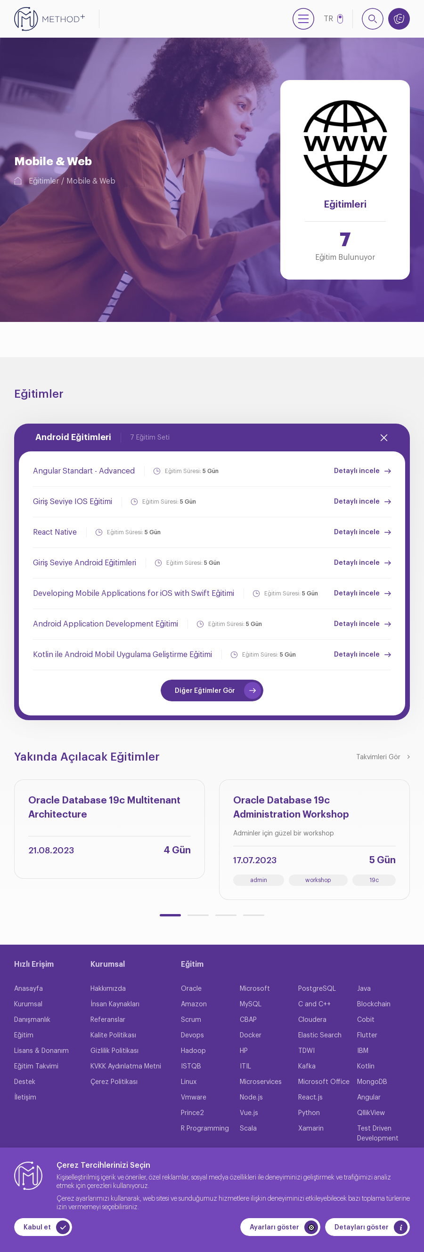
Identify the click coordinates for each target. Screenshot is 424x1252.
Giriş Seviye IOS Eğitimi (72, 502)
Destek (24, 1082)
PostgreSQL (317, 989)
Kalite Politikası (113, 1035)
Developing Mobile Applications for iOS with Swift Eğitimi (133, 593)
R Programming (205, 1128)
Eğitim (23, 1035)
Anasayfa (28, 989)
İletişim (25, 1097)
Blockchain (374, 1004)
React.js (310, 1097)
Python (309, 1113)
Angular (369, 1097)
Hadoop (193, 1051)
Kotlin (366, 1066)
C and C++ (314, 1004)
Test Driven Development (378, 1133)
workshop (318, 880)
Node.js (251, 1097)
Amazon (194, 1004)
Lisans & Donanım (41, 1051)
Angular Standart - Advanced (84, 471)
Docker (250, 1035)
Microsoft (255, 989)
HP (244, 1051)
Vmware (193, 1097)
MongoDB (372, 1082)
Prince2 (192, 1113)
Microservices (261, 1082)
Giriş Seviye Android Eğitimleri (84, 563)
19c (374, 880)
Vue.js (249, 1113)
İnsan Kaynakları (114, 1004)
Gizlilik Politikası (114, 1051)
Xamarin (311, 1128)
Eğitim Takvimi (36, 1066)
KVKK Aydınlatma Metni (125, 1066)
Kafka (307, 1066)
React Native (55, 532)
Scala (248, 1128)
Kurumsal (28, 1004)
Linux (188, 1082)
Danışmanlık (32, 1020)
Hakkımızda (108, 989)
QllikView (371, 1113)
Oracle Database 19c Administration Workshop (291, 807)
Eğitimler (44, 181)
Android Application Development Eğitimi (105, 624)
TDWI (306, 1051)
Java (364, 989)
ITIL (245, 1066)
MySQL (250, 1004)
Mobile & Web (90, 181)
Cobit (366, 1020)
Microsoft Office (324, 1082)
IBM (362, 1051)
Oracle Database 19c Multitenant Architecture (104, 807)
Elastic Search (320, 1035)
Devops (192, 1035)
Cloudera (312, 1020)
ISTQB (191, 1066)
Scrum (191, 1020)
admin (258, 880)
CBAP (248, 1020)
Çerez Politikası (114, 1082)
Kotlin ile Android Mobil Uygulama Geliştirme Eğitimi (122, 654)
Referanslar (107, 1020)
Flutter (367, 1035)
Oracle (191, 989)
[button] (170, 915)
